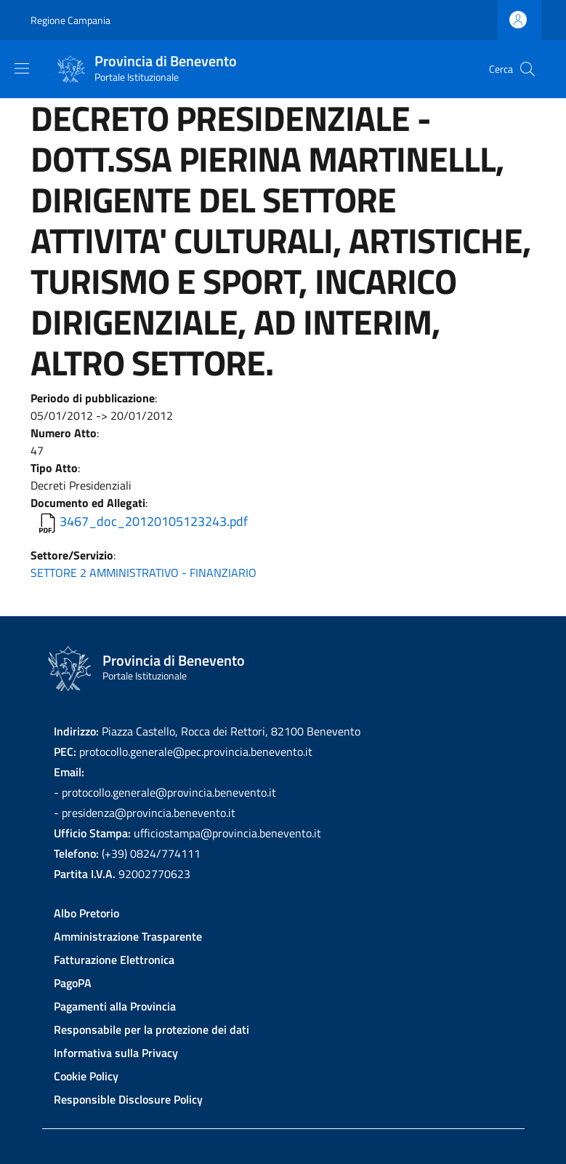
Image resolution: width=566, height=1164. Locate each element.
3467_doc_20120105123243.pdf (154, 521)
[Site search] (527, 69)
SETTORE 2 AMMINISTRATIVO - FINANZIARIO (143, 572)
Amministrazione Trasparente (128, 936)
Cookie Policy (86, 1076)
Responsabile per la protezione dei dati (151, 1029)
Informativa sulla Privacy (116, 1052)
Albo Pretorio (86, 913)
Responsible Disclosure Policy (128, 1099)
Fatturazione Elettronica (114, 959)
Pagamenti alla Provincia (115, 1006)
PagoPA (73, 983)
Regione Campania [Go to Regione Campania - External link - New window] (70, 20)
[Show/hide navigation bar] (22, 68)
